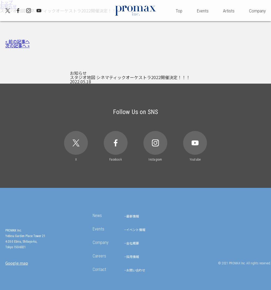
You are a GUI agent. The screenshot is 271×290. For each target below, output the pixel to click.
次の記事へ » (17, 45)
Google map (16, 263)
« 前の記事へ (17, 41)
